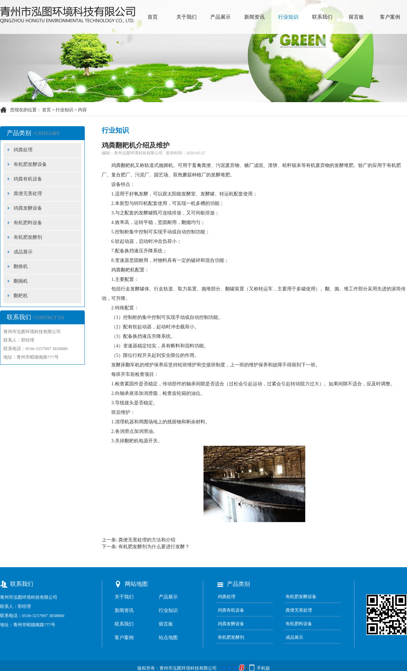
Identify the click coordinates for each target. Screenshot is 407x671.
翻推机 (21, 266)
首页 (153, 17)
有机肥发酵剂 (28, 237)
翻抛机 (21, 281)
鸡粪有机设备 (28, 178)
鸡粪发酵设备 (28, 208)
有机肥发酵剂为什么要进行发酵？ (154, 546)
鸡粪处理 (23, 149)
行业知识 (288, 17)
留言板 (356, 17)
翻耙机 (21, 295)
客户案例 (390, 17)
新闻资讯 (254, 17)
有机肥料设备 (28, 222)
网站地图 (136, 584)
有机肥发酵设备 (30, 164)
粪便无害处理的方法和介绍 (146, 539)
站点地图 (168, 637)
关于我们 (186, 17)
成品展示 (23, 251)
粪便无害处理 (28, 193)
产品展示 (220, 17)
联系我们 (322, 17)
